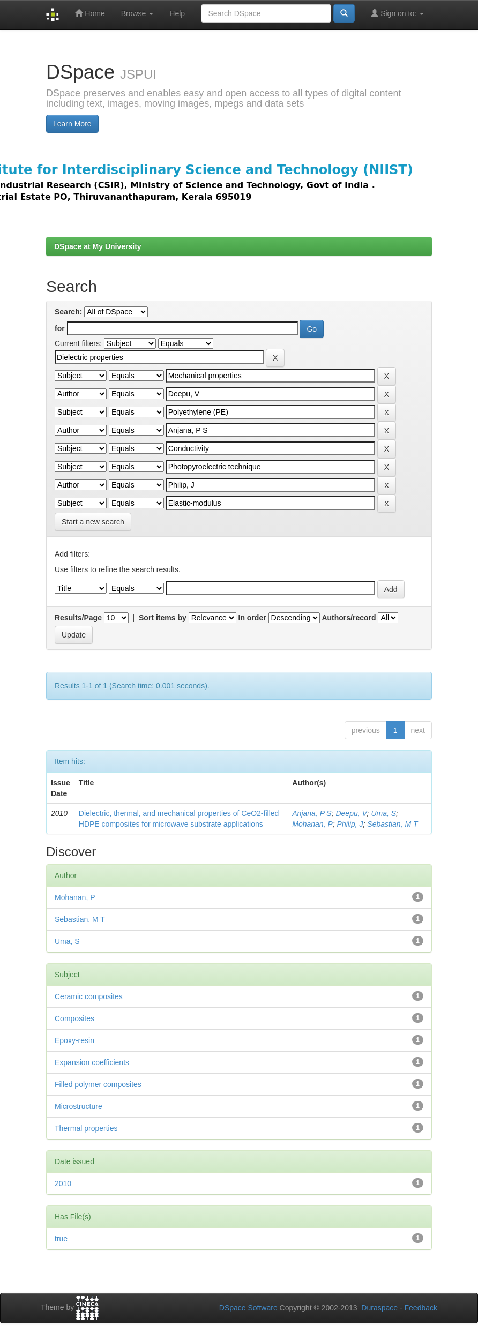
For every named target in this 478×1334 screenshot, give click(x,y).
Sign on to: (397, 13)
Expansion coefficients (92, 1062)
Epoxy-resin (74, 1040)
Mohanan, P (312, 824)
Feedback (421, 1307)
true (61, 1238)
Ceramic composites (89, 996)
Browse (137, 13)
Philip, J (350, 824)
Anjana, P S (311, 813)
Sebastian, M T (392, 824)
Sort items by (162, 617)
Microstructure (78, 1106)
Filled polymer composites (98, 1084)
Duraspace (379, 1307)
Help (177, 13)
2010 (63, 1183)
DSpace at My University (97, 246)
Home (89, 13)
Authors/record (349, 617)
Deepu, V (351, 813)
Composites (74, 1018)
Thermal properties (86, 1128)
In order (252, 617)
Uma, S (383, 813)
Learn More (72, 123)
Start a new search (93, 522)
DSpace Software (248, 1307)
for (60, 328)
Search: (68, 312)
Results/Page (78, 617)
